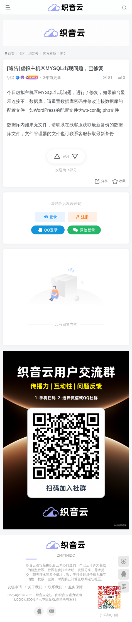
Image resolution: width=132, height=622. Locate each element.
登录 (50, 217)
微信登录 (84, 230)
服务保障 (75, 587)
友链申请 (15, 587)
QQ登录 (48, 230)
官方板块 (49, 54)
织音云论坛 (44, 595)
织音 (11, 77)
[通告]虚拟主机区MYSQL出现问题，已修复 (55, 68)
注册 (82, 217)
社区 (21, 54)
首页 (9, 54)
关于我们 (35, 587)
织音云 (33, 54)
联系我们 (55, 587)
